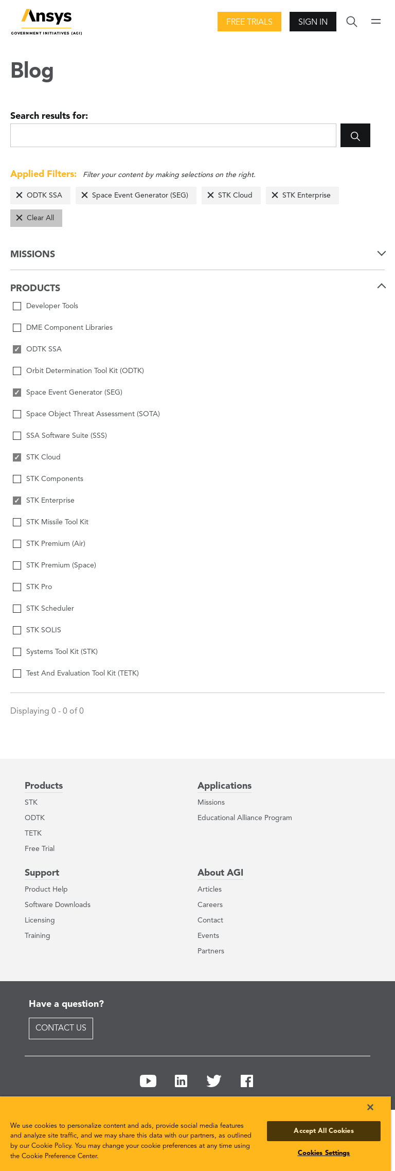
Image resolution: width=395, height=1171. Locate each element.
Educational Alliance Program (245, 818)
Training (37, 935)
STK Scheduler (50, 608)
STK (31, 802)
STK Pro (39, 587)
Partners (211, 951)
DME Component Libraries (69, 327)
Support (42, 873)
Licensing (40, 920)
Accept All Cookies (323, 1131)
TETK (33, 833)
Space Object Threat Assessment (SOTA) (93, 414)
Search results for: (49, 116)
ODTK (35, 818)
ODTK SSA (44, 195)
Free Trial (40, 849)
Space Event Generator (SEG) (140, 195)
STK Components (54, 479)
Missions (211, 802)
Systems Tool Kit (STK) (62, 651)
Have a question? (66, 1004)
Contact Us (60, 1028)
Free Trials (249, 23)
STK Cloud (235, 195)
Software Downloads (58, 905)
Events (208, 935)
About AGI (220, 873)
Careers (210, 905)
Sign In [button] (313, 23)
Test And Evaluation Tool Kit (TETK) (82, 673)
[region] (195, 1133)
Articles (210, 889)
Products (44, 786)
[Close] (370, 1107)
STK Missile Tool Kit (57, 522)
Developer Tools (52, 306)
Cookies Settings (324, 1153)
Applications (225, 786)
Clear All (40, 218)
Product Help (46, 889)
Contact (210, 920)
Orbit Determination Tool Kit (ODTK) (85, 371)
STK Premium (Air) (55, 543)
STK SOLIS (43, 630)
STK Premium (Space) (61, 565)
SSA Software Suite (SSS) (66, 435)
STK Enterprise (306, 195)
